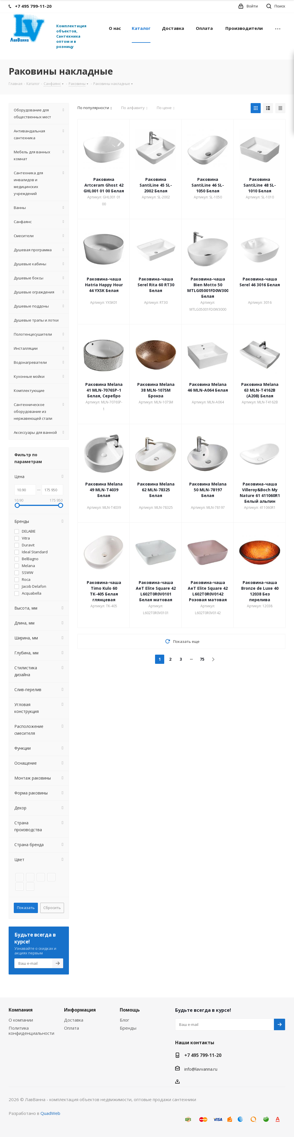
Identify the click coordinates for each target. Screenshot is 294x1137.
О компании (21, 1020)
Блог (124, 1020)
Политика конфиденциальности (31, 1030)
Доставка (73, 1020)
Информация (80, 1010)
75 (202, 659)
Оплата (71, 1028)
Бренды (128, 1028)
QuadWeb (50, 1113)
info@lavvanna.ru (200, 1069)
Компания (21, 1010)
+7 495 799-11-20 (202, 1055)
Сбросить (52, 907)
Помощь (130, 1010)
